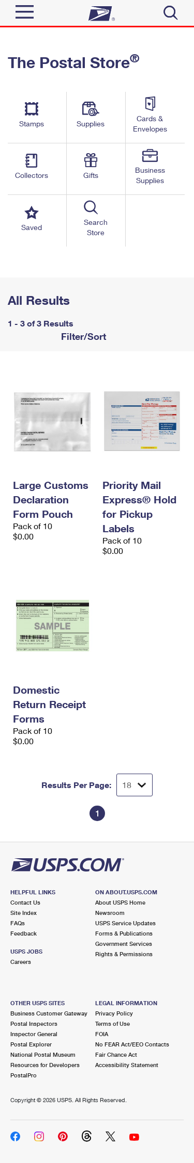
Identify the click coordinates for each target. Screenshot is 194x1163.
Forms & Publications (124, 933)
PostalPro (23, 1075)
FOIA (101, 1033)
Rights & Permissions (124, 954)
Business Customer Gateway (48, 1013)
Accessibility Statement (126, 1064)
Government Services (123, 943)
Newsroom (110, 912)
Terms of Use (112, 1023)
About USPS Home (120, 902)
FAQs (17, 923)
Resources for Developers (45, 1064)
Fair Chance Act (116, 1054)
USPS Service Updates (125, 923)
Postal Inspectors (33, 1023)
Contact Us (25, 902)
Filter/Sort (82, 336)
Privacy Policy (114, 1013)
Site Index (23, 912)
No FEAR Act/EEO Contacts (132, 1044)
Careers (20, 961)
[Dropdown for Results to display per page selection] (134, 785)
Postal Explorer (31, 1044)
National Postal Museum (43, 1054)
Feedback (23, 933)
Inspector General (33, 1033)
